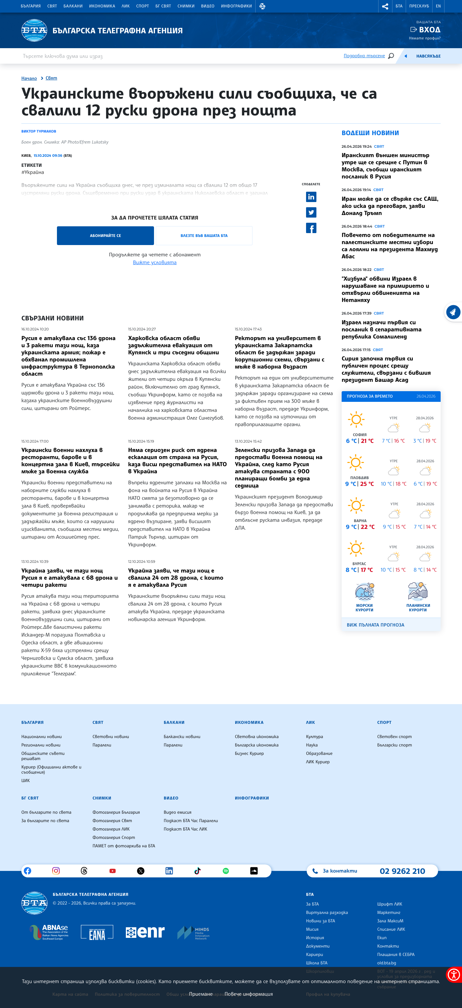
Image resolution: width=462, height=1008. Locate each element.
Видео (208, 6)
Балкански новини (182, 736)
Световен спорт (394, 736)
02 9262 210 (402, 871)
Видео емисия (178, 812)
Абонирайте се (105, 235)
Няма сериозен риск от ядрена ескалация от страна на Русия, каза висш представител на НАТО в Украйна (177, 460)
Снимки (186, 6)
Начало (29, 78)
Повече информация (249, 994)
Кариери (314, 954)
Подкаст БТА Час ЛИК (185, 829)
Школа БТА (316, 963)
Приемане (201, 994)
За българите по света (45, 820)
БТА (399, 6)
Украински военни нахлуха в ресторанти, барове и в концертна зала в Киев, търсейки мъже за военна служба (70, 460)
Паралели (102, 745)
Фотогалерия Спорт (114, 837)
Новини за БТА (320, 921)
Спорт (142, 6)
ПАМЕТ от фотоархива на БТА (124, 846)
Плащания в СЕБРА (395, 954)
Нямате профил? (425, 38)
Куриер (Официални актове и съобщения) (51, 770)
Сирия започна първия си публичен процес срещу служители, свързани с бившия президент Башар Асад (386, 369)
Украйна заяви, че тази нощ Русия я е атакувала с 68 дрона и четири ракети (69, 577)
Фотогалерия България (116, 812)
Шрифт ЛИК (389, 904)
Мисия (312, 929)
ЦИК (25, 780)
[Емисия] (406, 56)
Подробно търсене (364, 56)
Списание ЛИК (391, 929)
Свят (52, 6)
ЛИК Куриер (318, 762)
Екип (382, 937)
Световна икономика (257, 736)
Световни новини (111, 736)
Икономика (102, 6)
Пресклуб (419, 6)
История (315, 937)
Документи (318, 946)
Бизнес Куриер (249, 753)
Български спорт (394, 745)
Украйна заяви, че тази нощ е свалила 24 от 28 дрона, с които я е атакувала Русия (175, 577)
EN (438, 6)
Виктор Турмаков (38, 131)
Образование (319, 753)
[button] (262, 6)
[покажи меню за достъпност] (454, 975)
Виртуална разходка (327, 912)
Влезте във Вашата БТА (204, 235)
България (31, 6)
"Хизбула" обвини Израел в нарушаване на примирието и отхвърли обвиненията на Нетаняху (385, 289)
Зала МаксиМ (390, 921)
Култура (314, 736)
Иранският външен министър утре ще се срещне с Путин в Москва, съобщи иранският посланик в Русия (385, 166)
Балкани (72, 6)
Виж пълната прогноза (375, 625)
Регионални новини (40, 745)
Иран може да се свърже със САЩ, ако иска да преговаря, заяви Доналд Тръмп (390, 206)
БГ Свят (163, 6)
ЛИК (126, 6)
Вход (430, 29)
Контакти (388, 946)
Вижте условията (155, 262)
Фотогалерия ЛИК (111, 829)
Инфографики (236, 6)
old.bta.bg (386, 963)
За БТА (312, 904)
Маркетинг (388, 912)
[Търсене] (391, 55)
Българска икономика (257, 745)
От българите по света (46, 812)
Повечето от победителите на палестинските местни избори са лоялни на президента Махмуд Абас (390, 245)
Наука (312, 745)
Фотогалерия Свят (112, 820)
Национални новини (41, 736)
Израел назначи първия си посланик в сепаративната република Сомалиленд (382, 329)
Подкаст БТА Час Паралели (191, 820)
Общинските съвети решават (43, 756)
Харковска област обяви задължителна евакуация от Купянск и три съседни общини (173, 345)
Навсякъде (428, 56)
